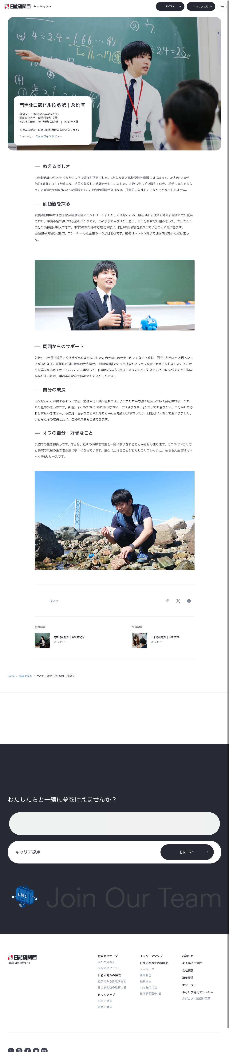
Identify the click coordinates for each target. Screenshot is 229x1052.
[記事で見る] (105, 1001)
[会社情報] (188, 971)
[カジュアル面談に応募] (196, 998)
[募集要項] (188, 978)
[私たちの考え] (106, 962)
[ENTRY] (187, 852)
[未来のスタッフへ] (109, 968)
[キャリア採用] (201, 6)
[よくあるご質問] (192, 963)
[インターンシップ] (151, 956)
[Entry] (170, 6)
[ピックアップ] (106, 995)
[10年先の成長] (148, 987)
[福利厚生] (145, 981)
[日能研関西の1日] (150, 993)
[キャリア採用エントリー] (197, 992)
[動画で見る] (105, 1007)
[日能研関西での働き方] (154, 963)
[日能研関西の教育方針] (112, 987)
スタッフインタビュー (48, 136)
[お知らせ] (188, 956)
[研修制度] (145, 975)
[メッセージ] (147, 969)
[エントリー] (189, 985)
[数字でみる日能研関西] (112, 981)
